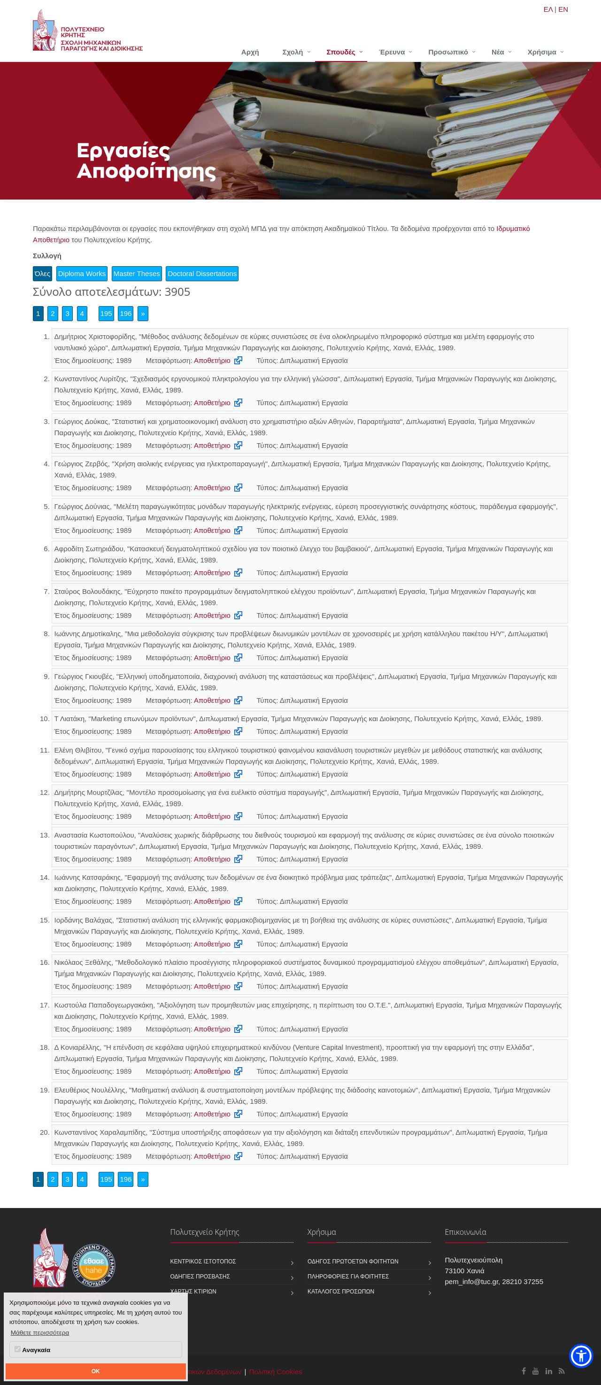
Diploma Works (82, 273)
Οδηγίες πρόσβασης (200, 1276)
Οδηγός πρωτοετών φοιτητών (353, 1261)
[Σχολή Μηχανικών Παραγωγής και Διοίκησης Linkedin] (549, 1371)
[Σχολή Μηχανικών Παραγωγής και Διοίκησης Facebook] (524, 1371)
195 (106, 313)
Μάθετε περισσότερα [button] (40, 1332)
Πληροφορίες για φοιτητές (348, 1276)
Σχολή (293, 52)
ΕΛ (548, 9)
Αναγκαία (32, 1350)
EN (563, 9)
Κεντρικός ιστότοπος (203, 1261)
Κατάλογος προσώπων (341, 1291)
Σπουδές (341, 52)
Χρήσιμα (542, 52)
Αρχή (250, 52)
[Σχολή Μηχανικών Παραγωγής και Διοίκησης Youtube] (535, 1371)
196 (125, 313)
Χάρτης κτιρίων (193, 1291)
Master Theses (137, 273)
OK (96, 1371)
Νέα (498, 52)
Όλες (42, 273)
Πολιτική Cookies (275, 1372)
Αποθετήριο (212, 360)
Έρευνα (392, 52)
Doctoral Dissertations (202, 273)
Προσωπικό (448, 52)
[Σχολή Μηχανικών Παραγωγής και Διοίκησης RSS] (562, 1371)
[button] (581, 1356)
